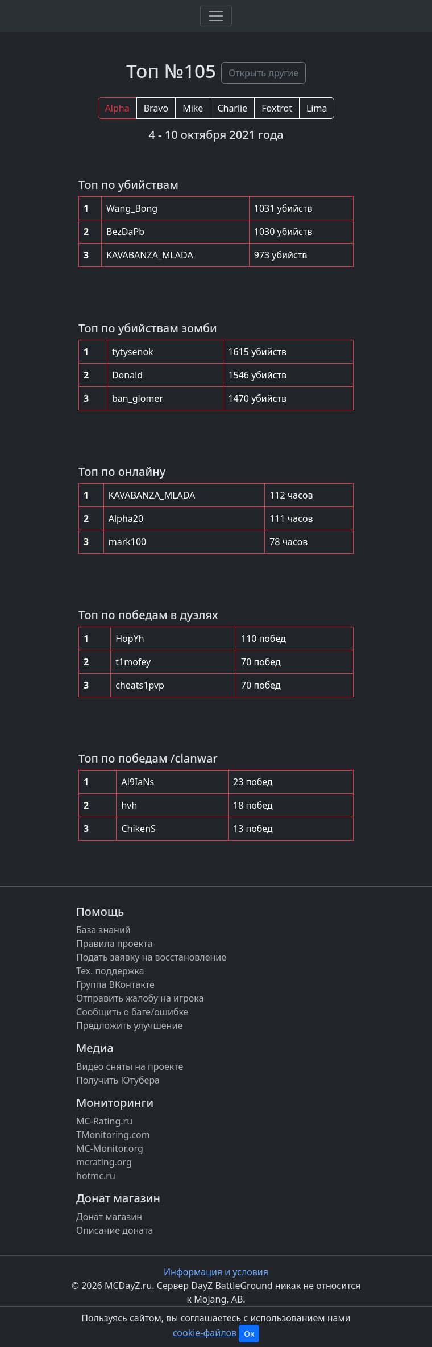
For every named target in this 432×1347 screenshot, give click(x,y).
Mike (192, 108)
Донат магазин (109, 1216)
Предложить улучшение (129, 1025)
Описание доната (114, 1230)
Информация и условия (216, 1272)
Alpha (117, 108)
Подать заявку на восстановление (151, 957)
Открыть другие (263, 73)
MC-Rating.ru (104, 1121)
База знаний (103, 930)
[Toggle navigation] (216, 16)
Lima (316, 108)
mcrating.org (104, 1162)
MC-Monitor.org (109, 1148)
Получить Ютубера (118, 1080)
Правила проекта (114, 943)
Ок (249, 1333)
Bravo (156, 108)
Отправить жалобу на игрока (139, 998)
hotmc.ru (95, 1175)
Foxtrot (276, 108)
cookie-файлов (204, 1333)
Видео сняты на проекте (129, 1066)
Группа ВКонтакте (115, 984)
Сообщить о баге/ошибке (132, 1012)
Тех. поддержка (110, 971)
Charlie (232, 108)
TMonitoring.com (113, 1134)
